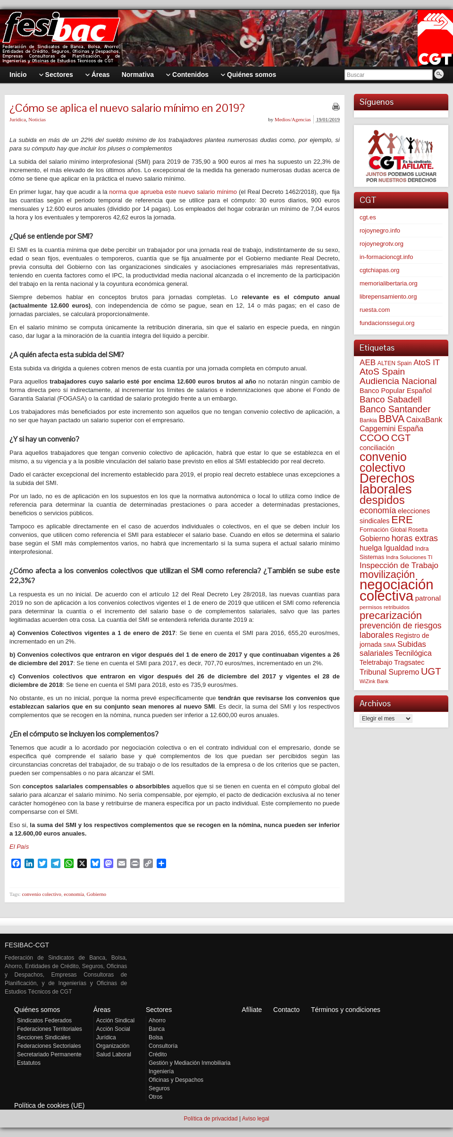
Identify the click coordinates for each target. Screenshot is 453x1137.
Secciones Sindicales (43, 1037)
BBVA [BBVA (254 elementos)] (391, 418)
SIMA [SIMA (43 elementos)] (390, 645)
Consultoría (163, 1046)
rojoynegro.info (380, 230)
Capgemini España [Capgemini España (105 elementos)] (391, 429)
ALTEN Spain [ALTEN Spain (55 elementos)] (395, 363)
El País (19, 846)
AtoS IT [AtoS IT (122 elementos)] (426, 362)
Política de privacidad (210, 1118)
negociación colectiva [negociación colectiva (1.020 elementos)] (397, 590)
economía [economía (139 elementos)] (378, 510)
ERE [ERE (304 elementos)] (401, 520)
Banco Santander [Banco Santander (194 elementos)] (395, 409)
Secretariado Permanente (49, 1054)
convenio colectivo (41, 894)
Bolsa (156, 1037)
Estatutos (29, 1063)
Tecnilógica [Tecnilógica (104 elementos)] (413, 653)
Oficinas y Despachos (176, 1080)
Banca (157, 1029)
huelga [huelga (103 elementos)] (371, 548)
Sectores (159, 1009)
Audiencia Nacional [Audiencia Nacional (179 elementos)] (398, 381)
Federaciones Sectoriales (49, 1046)
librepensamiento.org (388, 296)
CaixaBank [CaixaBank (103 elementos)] (424, 420)
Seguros (159, 1088)
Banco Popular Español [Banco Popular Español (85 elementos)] (396, 390)
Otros (155, 1097)
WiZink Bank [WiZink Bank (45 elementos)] (374, 681)
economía (74, 894)
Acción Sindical (115, 1020)
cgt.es (368, 217)
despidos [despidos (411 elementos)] (382, 499)
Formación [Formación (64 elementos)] (374, 529)
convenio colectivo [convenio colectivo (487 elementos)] (383, 462)
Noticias (37, 119)
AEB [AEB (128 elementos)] (368, 362)
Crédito (158, 1054)
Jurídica (17, 119)
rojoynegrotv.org (381, 243)
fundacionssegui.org (387, 322)
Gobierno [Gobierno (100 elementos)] (375, 539)
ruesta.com (375, 309)
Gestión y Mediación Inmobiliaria (189, 1063)
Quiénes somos (37, 1009)
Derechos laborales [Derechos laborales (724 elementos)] (387, 483)
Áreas (102, 1009)
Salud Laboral (113, 1054)
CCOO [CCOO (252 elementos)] (374, 437)
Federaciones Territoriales (49, 1029)
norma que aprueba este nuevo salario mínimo (173, 191)
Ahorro (157, 1020)
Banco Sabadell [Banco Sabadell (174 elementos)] (391, 399)
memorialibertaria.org (389, 283)
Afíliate (252, 1009)
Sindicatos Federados (44, 1020)
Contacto (286, 1009)
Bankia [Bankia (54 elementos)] (368, 420)
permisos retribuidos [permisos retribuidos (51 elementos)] (385, 607)
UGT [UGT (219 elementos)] (431, 671)
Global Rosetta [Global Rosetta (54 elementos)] (409, 530)
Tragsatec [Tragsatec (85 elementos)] (409, 662)
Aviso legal (255, 1118)
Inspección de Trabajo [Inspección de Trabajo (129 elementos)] (399, 565)
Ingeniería (161, 1071)
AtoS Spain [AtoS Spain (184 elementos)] (382, 371)
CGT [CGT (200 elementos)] (401, 438)
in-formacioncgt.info (386, 256)
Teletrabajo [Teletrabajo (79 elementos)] (376, 662)
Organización (113, 1046)
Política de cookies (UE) (49, 1105)
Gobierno (97, 894)
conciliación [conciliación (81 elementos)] (377, 447)
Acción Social (113, 1029)
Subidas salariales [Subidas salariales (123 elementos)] (393, 649)
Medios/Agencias (293, 119)
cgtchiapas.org (380, 270)
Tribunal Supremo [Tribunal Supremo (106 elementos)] (389, 672)
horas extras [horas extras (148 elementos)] (415, 538)
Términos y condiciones (345, 1009)
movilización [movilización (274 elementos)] (387, 574)
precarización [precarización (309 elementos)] (391, 615)
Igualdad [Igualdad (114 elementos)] (398, 547)
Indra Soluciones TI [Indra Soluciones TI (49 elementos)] (409, 557)
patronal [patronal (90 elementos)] (428, 598)
